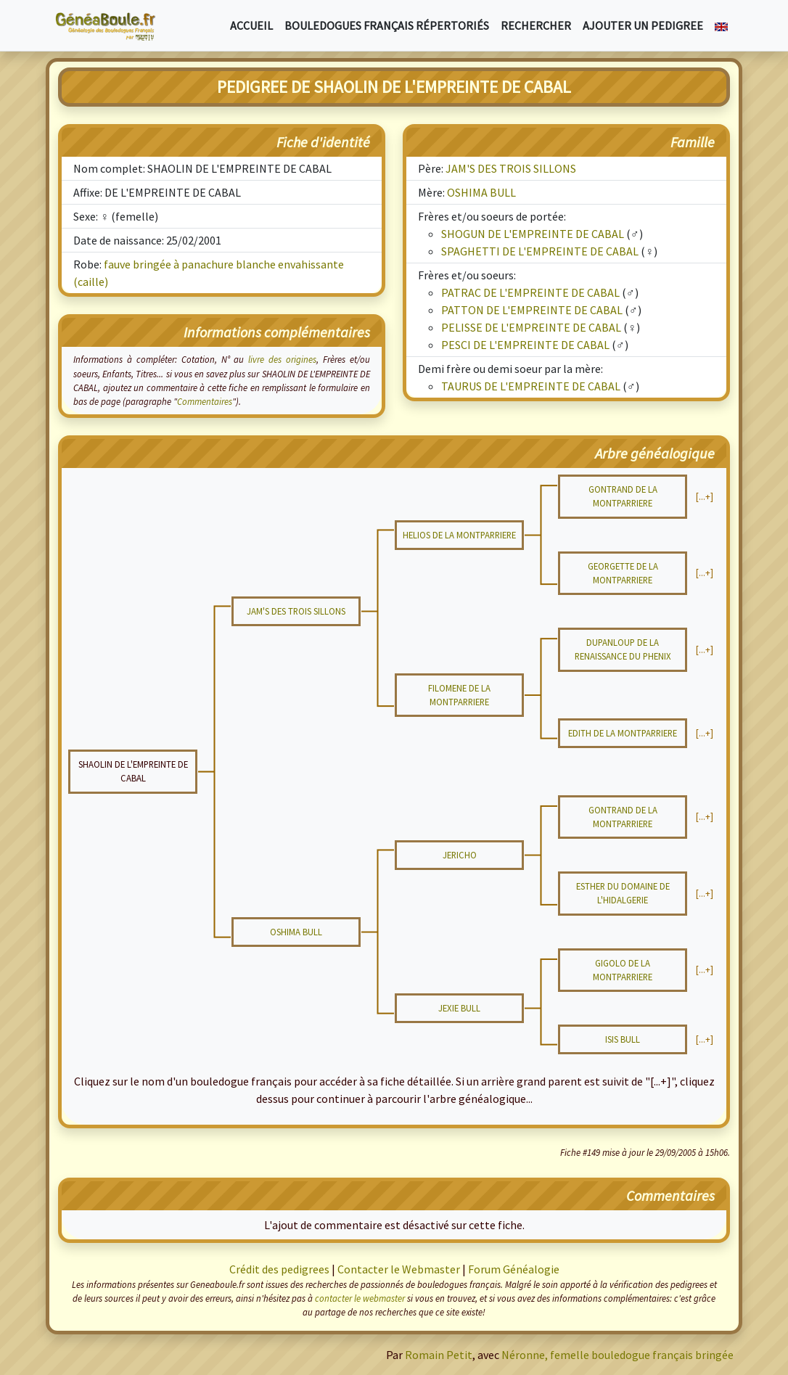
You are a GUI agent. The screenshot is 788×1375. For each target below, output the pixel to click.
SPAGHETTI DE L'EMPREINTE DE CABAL (540, 251)
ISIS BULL (622, 1039)
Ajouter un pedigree (643, 25)
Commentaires (204, 401)
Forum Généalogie (513, 1269)
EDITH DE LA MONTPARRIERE (622, 733)
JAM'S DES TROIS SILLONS (511, 168)
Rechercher (536, 25)
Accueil (251, 25)
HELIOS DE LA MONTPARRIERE (459, 535)
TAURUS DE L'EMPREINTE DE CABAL (530, 386)
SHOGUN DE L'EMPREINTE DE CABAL (532, 233)
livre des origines (282, 359)
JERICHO (460, 855)
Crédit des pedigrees (279, 1269)
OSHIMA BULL (481, 192)
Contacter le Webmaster (398, 1269)
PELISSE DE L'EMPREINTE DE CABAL (531, 327)
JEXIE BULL (459, 1008)
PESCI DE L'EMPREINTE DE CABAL (525, 344)
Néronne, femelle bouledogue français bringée (617, 1354)
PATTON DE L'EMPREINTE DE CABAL (532, 310)
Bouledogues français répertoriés (386, 25)
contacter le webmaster (360, 1298)
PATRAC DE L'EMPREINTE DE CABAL (530, 292)
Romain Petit (438, 1354)
